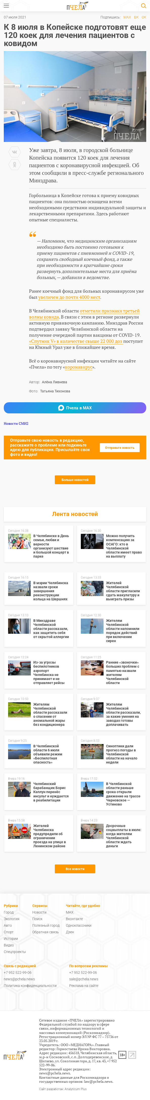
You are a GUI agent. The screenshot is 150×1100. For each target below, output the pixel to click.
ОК (144, 17)
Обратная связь (45, 932)
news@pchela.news (19, 979)
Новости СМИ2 (16, 423)
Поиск (37, 919)
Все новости (75, 869)
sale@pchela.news (83, 979)
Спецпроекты (15, 952)
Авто (8, 925)
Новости (39, 912)
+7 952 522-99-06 (18, 972)
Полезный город (46, 925)
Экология (11, 919)
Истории (11, 939)
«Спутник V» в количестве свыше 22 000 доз (76, 341)
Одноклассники (78, 925)
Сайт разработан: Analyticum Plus (63, 1089)
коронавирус (78, 367)
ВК (136, 17)
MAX (127, 17)
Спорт (9, 932)
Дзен (70, 932)
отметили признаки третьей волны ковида (84, 314)
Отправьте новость (119, 448)
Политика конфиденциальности (30, 986)
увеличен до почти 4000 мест (69, 297)
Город (9, 912)
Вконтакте (74, 919)
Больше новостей (75, 480)
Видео (9, 945)
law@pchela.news (98, 1081)
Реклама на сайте (83, 986)
